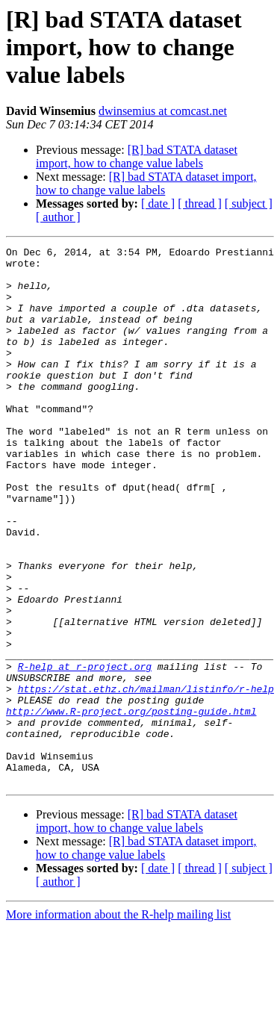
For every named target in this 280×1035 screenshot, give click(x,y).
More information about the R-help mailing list (118, 1022)
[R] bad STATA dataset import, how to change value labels (136, 156)
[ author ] (58, 217)
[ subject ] (249, 203)
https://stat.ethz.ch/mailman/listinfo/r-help (146, 778)
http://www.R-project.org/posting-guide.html (131, 805)
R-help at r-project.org (85, 751)
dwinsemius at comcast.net (163, 111)
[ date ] (158, 203)
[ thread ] (200, 203)
